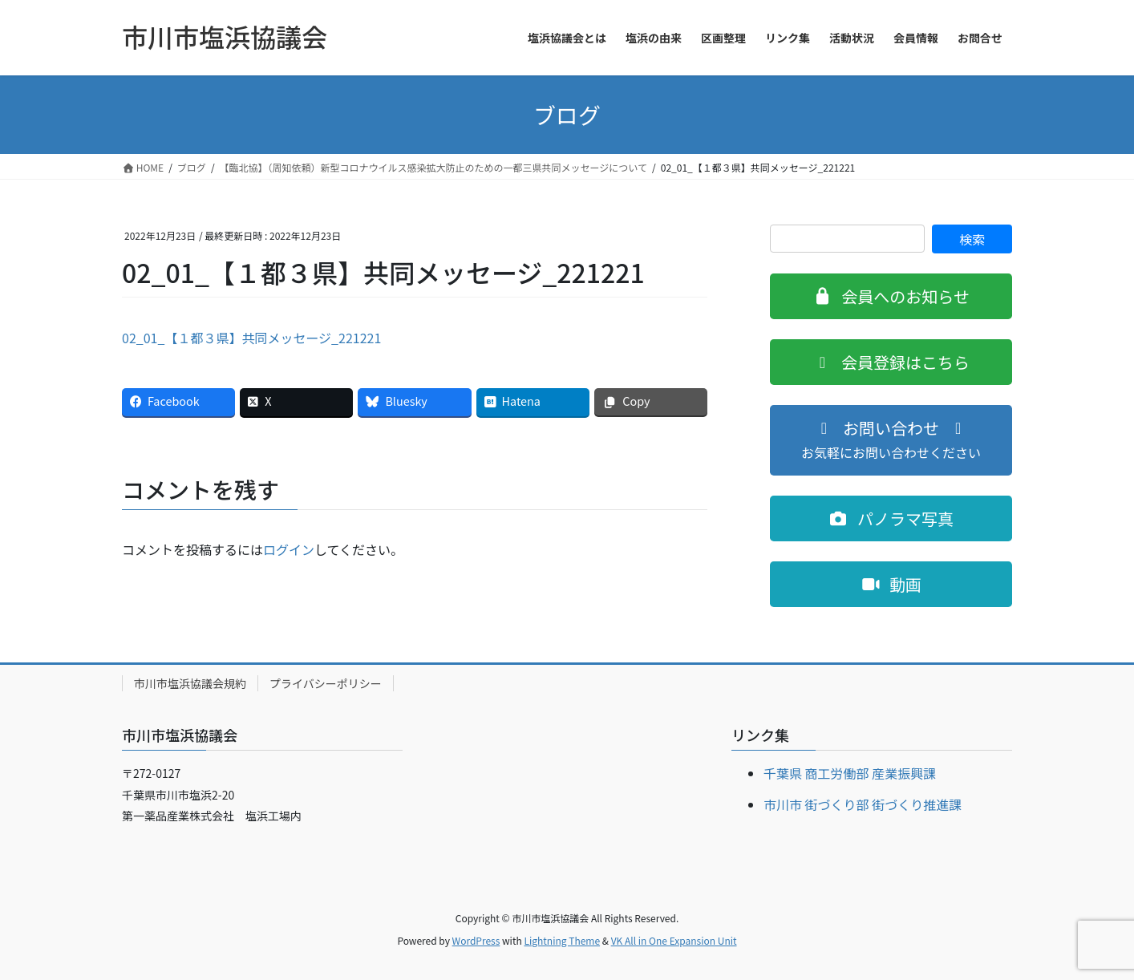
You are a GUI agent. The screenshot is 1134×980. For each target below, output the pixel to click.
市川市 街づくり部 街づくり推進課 (862, 804)
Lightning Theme (562, 940)
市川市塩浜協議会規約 (190, 683)
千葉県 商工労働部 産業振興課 (849, 773)
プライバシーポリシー (325, 683)
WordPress (476, 940)
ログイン (288, 549)
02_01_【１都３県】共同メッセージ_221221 (251, 337)
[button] (891, 296)
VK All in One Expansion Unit (674, 940)
